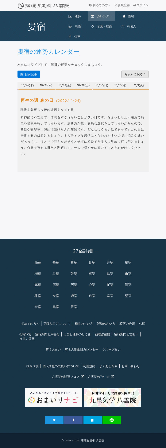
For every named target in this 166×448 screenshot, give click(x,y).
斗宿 (37, 296)
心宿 (92, 284)
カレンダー (101, 16)
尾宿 (110, 284)
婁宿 (55, 307)
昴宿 (37, 262)
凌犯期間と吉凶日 (126, 334)
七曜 (142, 323)
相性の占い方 (84, 323)
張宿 (74, 273)
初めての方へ (100, 5)
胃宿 (74, 307)
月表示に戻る (135, 74)
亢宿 (37, 284)
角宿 (128, 273)
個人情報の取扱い (61, 366)
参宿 (92, 262)
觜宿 (74, 262)
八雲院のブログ (68, 377)
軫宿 (110, 273)
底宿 (55, 284)
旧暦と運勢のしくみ (77, 334)
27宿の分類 (127, 323)
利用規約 (89, 366)
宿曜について (57, 323)
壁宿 (128, 296)
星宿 (55, 273)
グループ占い (111, 349)
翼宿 (92, 273)
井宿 (110, 262)
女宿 (55, 296)
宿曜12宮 (25, 334)
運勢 (74, 16)
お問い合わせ (131, 366)
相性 (74, 26)
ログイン (141, 5)
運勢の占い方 (106, 323)
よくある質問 (108, 366)
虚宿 (74, 296)
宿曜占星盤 (102, 334)
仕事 (74, 36)
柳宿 (37, 273)
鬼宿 (128, 262)
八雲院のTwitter (101, 377)
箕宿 (128, 284)
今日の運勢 (27, 339)
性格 (128, 16)
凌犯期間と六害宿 (47, 334)
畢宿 (55, 262)
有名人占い (53, 349)
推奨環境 (32, 366)
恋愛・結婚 (101, 26)
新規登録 (122, 5)
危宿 (92, 296)
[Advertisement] (83, 204)
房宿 (74, 284)
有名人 (128, 26)
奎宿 (37, 307)
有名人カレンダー (81, 349)
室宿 (110, 296)
